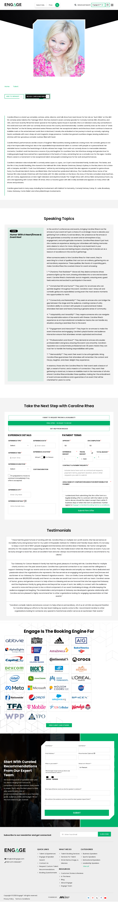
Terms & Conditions (22, 900)
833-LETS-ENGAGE (14, 863)
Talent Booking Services (70, 855)
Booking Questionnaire (48, 874)
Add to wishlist (16, 96)
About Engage (66, 884)
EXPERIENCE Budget (69, 453)
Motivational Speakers (91, 861)
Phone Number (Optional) (87, 756)
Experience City (14, 490)
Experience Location (41, 452)
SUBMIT (61, 814)
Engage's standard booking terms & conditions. (91, 505)
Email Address (50, 756)
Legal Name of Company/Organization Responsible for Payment (86, 484)
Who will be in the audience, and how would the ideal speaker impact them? (68, 802)
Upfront (66, 441)
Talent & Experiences (47, 855)
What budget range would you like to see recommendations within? (58, 774)
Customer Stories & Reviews (72, 874)
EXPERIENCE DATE (39, 441)
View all (86, 867)
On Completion (94, 441)
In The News (65, 878)
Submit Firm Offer (86, 511)
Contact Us (43, 864)
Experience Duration (16, 465)
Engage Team (66, 887)
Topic (13, 231)
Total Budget (102, 453)
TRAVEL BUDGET (86, 453)
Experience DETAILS (16, 502)
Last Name (82, 748)
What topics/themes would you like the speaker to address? (63, 792)
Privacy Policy (9, 900)
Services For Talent (68, 858)
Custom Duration (40, 470)
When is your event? (51, 766)
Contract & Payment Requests (75, 466)
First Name (49, 748)
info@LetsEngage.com (15, 860)
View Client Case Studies (59, 726)
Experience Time (14, 453)
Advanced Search (83, 5)
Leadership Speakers (91, 864)
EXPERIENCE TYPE (14, 441)
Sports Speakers (89, 858)
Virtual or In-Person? (85, 766)
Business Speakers (90, 855)
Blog (62, 881)
